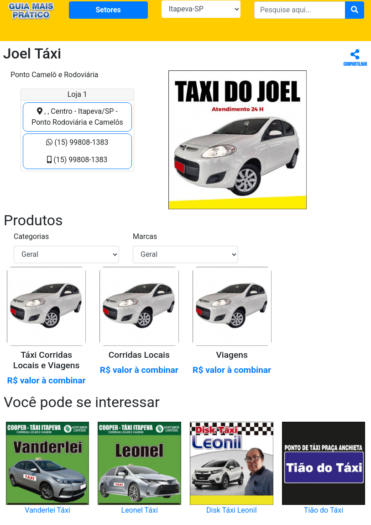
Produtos (33, 220)
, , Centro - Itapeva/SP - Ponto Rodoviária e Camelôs (77, 117)
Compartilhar (355, 58)
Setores (107, 9)
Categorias (31, 236)
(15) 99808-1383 (77, 142)
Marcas (145, 236)
